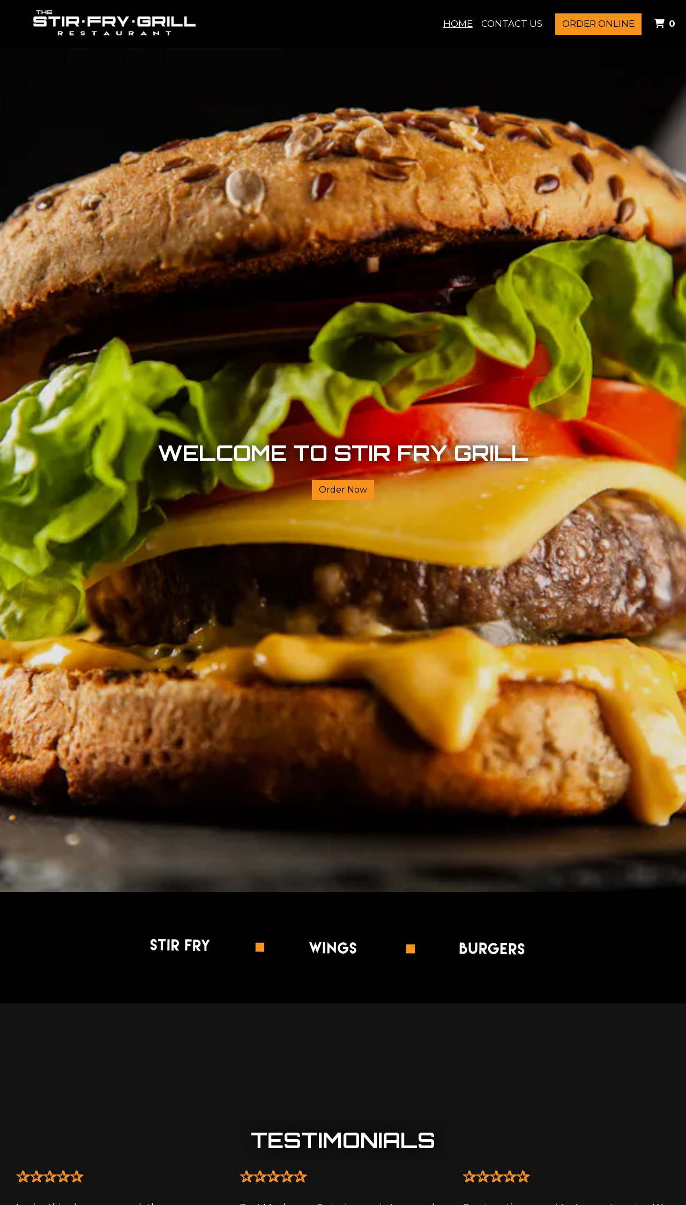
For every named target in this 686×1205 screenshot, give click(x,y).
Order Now (343, 490)
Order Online (598, 23)
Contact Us (511, 23)
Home (458, 23)
